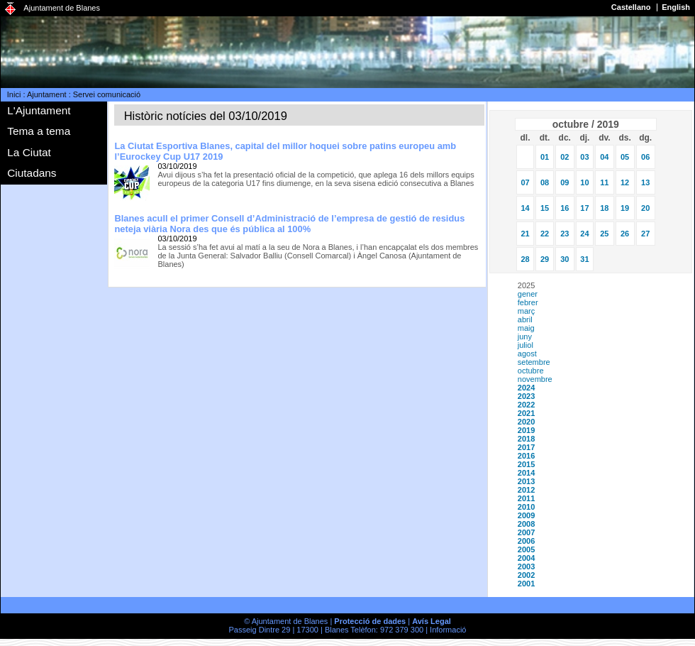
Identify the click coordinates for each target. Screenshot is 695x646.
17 (584, 208)
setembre (534, 362)
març (526, 311)
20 (645, 208)
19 (625, 208)
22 (544, 233)
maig (526, 328)
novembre (535, 379)
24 (584, 233)
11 (604, 182)
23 (564, 233)
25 (604, 233)
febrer (528, 302)
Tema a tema (38, 131)
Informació (448, 629)
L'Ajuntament (38, 110)
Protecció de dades (370, 621)
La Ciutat (29, 152)
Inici (14, 94)
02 (564, 157)
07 (525, 182)
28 (525, 259)
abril (525, 319)
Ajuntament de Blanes (61, 8)
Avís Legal (431, 621)
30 (564, 259)
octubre (531, 370)
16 (564, 208)
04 (604, 157)
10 (584, 182)
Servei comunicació (106, 94)
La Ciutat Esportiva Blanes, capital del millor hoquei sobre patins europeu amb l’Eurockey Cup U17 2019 (285, 151)
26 (625, 233)
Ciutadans (31, 173)
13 (645, 182)
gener (528, 294)
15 (544, 208)
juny (525, 336)
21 (525, 233)
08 (544, 182)
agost (527, 353)
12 (625, 182)
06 (645, 157)
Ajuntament (47, 94)
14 (525, 208)
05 (625, 157)
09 (564, 182)
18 (604, 208)
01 (544, 157)
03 (584, 157)
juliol (525, 345)
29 (544, 259)
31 (584, 259)
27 (645, 233)
